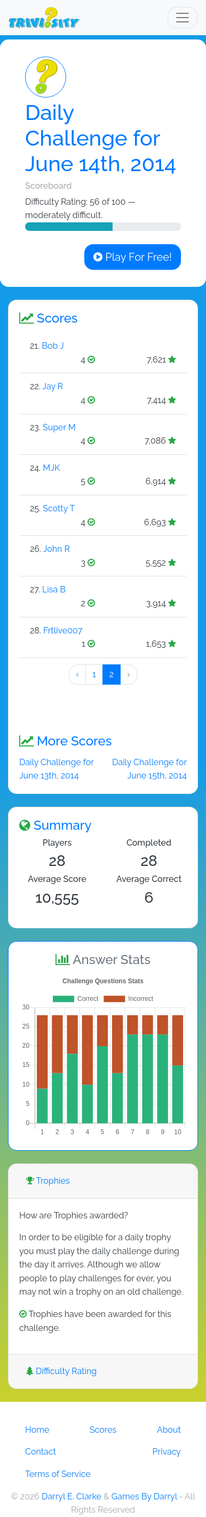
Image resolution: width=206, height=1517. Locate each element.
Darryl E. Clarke (71, 1496)
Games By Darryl (144, 1496)
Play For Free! (132, 257)
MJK (51, 468)
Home (37, 1430)
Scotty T (59, 508)
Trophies (48, 1181)
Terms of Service (58, 1474)
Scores (103, 1430)
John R (56, 549)
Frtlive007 (62, 630)
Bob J (53, 346)
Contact (40, 1452)
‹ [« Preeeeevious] (77, 674)
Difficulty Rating (61, 1371)
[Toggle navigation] (182, 17)
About (169, 1430)
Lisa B (54, 589)
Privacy (167, 1452)
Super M (59, 427)
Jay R (52, 386)
